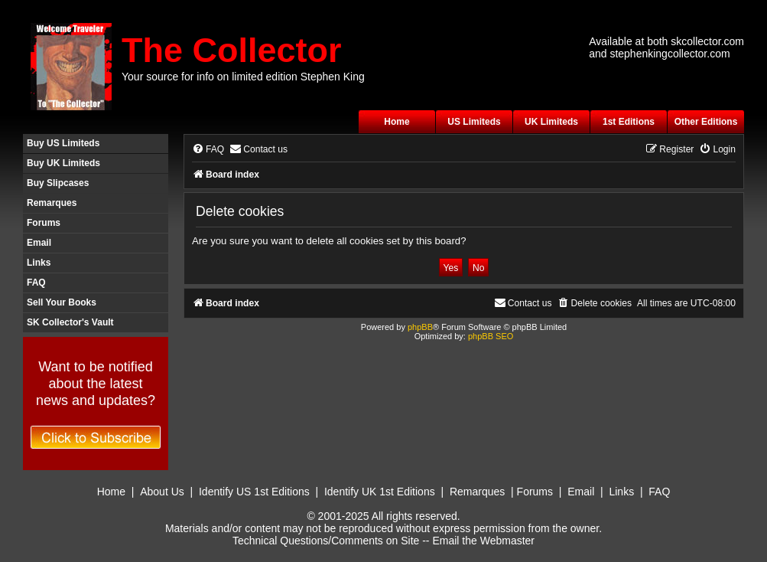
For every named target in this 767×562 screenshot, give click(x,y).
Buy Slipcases (58, 183)
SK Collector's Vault (70, 322)
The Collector (232, 50)
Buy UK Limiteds (63, 163)
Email (39, 242)
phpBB (420, 327)
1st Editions (629, 121)
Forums (43, 222)
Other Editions (706, 121)
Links (38, 262)
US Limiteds (473, 121)
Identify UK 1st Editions (379, 491)
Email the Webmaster (483, 540)
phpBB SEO (490, 336)
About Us (162, 491)
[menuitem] (208, 149)
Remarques (51, 203)
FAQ (36, 282)
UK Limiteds (551, 121)
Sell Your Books (61, 302)
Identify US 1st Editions (254, 491)
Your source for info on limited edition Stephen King (243, 76)
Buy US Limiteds (63, 143)
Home (396, 121)
